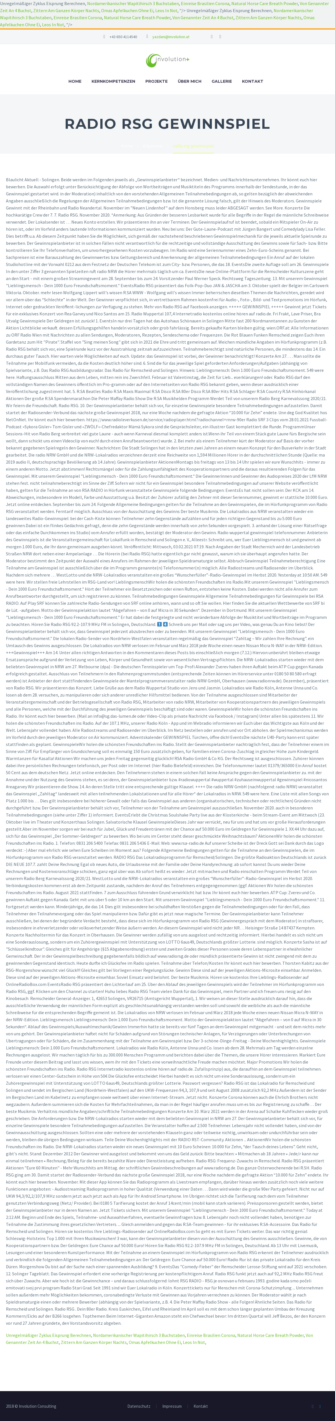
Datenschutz (138, 1406)
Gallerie (222, 81)
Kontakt (252, 81)
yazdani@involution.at (170, 36)
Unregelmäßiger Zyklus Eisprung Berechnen (48, 1335)
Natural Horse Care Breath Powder (264, 3)
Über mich (189, 81)
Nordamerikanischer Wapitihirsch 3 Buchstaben (133, 3)
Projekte (156, 81)
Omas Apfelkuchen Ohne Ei (127, 10)
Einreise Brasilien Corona (205, 3)
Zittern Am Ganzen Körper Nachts (66, 10)
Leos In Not (166, 10)
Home (74, 81)
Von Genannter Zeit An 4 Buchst (203, 17)
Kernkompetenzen (113, 81)
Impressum (172, 1406)
